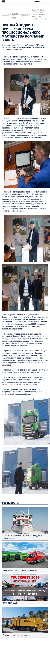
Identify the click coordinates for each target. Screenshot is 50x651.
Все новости (10, 502)
